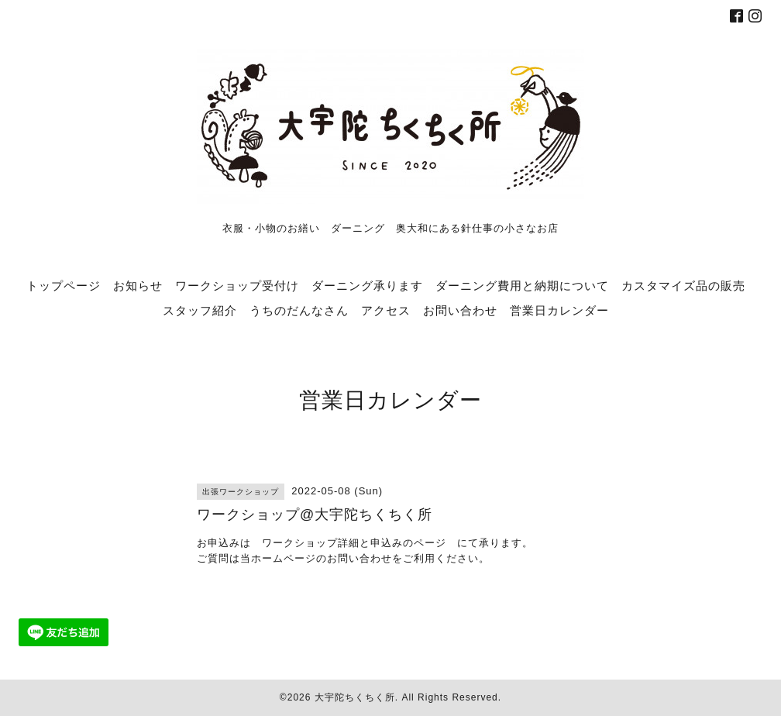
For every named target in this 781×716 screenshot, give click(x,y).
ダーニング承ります (367, 285)
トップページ (63, 285)
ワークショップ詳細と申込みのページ (354, 543)
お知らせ (138, 285)
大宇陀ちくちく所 (355, 697)
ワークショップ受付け (237, 285)
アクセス (386, 310)
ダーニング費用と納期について (522, 285)
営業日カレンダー (559, 310)
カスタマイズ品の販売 (683, 285)
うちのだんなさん (299, 310)
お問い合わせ (460, 310)
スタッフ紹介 (200, 310)
